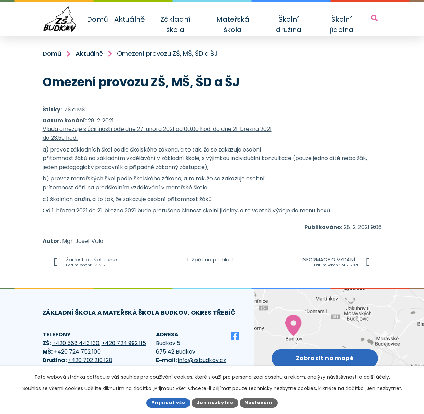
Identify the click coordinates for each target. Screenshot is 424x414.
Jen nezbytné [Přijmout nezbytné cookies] (215, 402)
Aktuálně (129, 19)
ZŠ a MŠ (75, 109)
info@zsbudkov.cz (202, 360)
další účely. (377, 376)
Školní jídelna (342, 24)
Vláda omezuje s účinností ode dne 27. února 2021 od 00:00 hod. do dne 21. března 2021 (157, 129)
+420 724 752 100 (77, 352)
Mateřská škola (232, 24)
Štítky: (52, 109)
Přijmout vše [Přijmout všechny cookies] (168, 402)
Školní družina (288, 24)
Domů (97, 19)
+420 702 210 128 (90, 360)
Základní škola (175, 24)
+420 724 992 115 (124, 343)
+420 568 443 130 (75, 343)
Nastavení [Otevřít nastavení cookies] (258, 402)
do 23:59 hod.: (60, 138)
